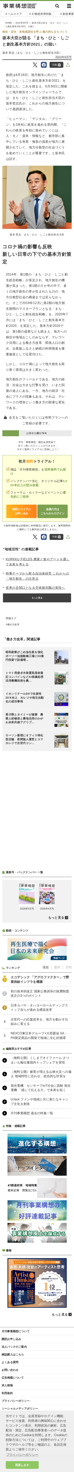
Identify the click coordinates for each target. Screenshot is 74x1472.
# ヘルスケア (14, 13)
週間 (57, 967)
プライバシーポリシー (16, 1400)
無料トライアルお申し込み (21, 511)
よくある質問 (10, 1362)
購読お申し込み (11, 1339)
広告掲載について (13, 1377)
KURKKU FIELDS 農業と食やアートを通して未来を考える (38, 562)
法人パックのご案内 (14, 1346)
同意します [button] (22, 1464)
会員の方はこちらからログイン (52, 511)
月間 (68, 967)
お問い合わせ (10, 1370)
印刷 (56, 64)
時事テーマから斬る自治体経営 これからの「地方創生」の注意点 (37, 576)
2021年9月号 (63, 56)
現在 (46, 967)
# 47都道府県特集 (40, 13)
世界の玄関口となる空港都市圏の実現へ (35, 587)
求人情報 (7, 1385)
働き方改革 (13, 624)
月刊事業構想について (16, 1331)
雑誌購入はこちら (13, 1354)
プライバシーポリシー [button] (22, 1454)
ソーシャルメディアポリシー (20, 1408)
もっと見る (37, 598)
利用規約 (7, 1393)
